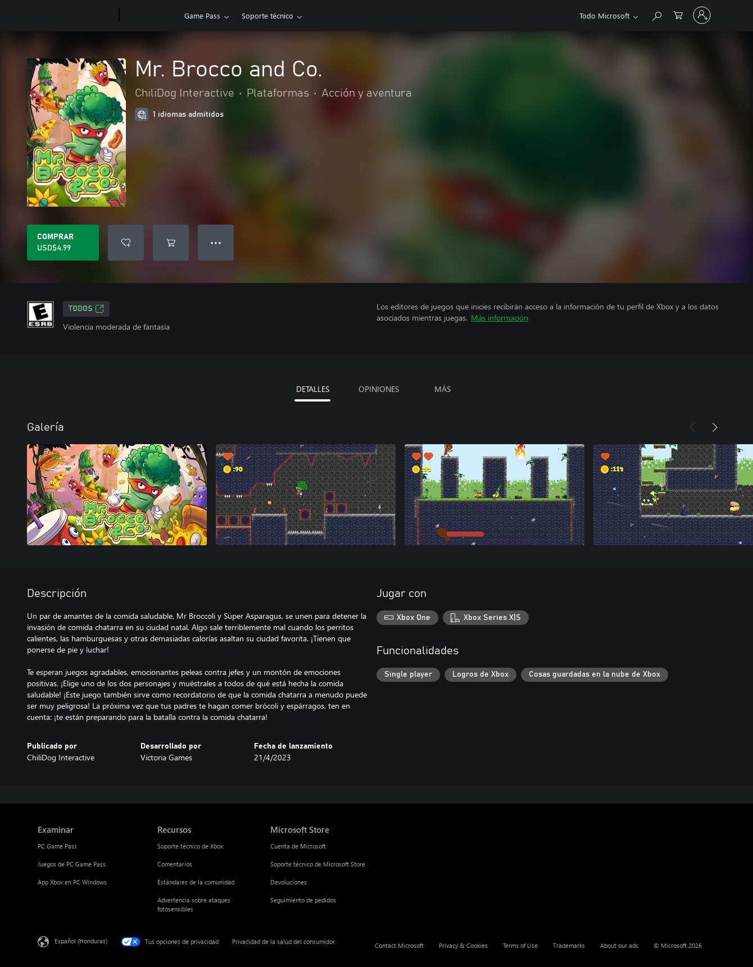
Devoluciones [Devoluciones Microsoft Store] (288, 882)
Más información (499, 317)
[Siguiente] (715, 427)
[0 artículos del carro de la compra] (678, 14)
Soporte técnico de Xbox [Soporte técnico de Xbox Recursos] (190, 846)
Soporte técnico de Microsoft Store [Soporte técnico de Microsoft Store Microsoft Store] (317, 864)
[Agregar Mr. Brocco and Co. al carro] (171, 243)
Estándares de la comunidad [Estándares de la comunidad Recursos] (195, 882)
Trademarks (569, 945)
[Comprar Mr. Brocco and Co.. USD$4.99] (63, 243)
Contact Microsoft (399, 945)
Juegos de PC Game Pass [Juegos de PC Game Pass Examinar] (72, 864)
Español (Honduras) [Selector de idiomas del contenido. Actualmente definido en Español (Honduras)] (81, 941)
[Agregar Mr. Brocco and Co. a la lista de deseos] (126, 243)
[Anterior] (692, 427)
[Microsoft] (76, 16)
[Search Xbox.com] (656, 14)
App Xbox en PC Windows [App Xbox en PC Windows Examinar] (72, 882)
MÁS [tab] (442, 389)
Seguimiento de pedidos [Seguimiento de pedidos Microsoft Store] (303, 900)
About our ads (619, 945)
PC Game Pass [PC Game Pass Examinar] (57, 846)
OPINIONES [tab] (379, 389)
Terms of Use (520, 945)
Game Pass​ (202, 15)
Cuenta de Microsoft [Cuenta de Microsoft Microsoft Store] (298, 846)
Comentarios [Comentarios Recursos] (174, 864)
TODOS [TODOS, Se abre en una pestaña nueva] (86, 308)
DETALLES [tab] (312, 389)
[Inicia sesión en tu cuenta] (701, 15)
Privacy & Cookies (463, 945)
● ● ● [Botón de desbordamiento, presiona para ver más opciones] (216, 242)
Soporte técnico (267, 15)
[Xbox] (150, 16)
